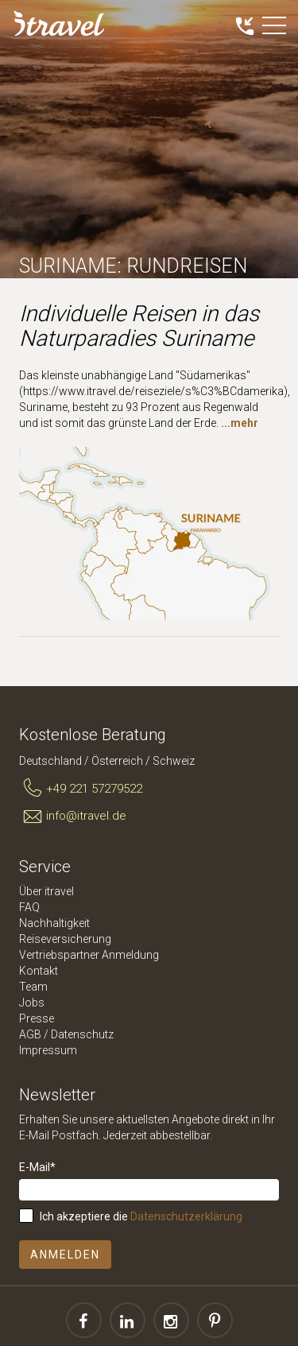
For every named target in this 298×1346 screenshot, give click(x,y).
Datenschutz (82, 1034)
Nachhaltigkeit (54, 923)
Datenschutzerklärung (186, 1216)
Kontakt (38, 970)
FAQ (29, 907)
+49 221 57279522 (80, 788)
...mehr (239, 423)
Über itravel (46, 891)
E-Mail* (37, 1167)
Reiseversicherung (65, 939)
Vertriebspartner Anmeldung (89, 954)
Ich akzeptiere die (141, 1216)
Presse (36, 1018)
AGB (30, 1034)
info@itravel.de (72, 816)
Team (33, 986)
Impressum (48, 1050)
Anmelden (65, 1254)
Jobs (32, 1002)
